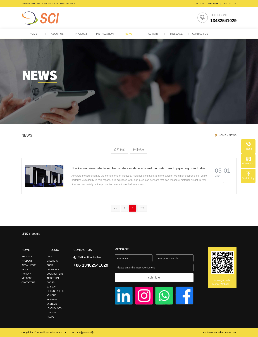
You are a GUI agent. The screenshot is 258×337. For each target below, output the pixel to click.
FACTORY (153, 33)
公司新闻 (119, 149)
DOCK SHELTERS (52, 258)
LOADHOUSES (54, 308)
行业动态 (138, 149)
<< (115, 208)
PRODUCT (81, 33)
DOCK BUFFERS (55, 274)
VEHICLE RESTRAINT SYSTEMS (53, 299)
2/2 (142, 208)
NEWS (129, 33)
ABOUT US (57, 33)
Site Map (199, 3)
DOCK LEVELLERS (53, 267)
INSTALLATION (105, 33)
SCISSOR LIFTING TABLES (55, 288)
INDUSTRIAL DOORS (53, 280)
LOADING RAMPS (51, 314)
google (36, 233)
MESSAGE (213, 3)
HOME (33, 33)
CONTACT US (229, 3)
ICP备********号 (85, 332)
